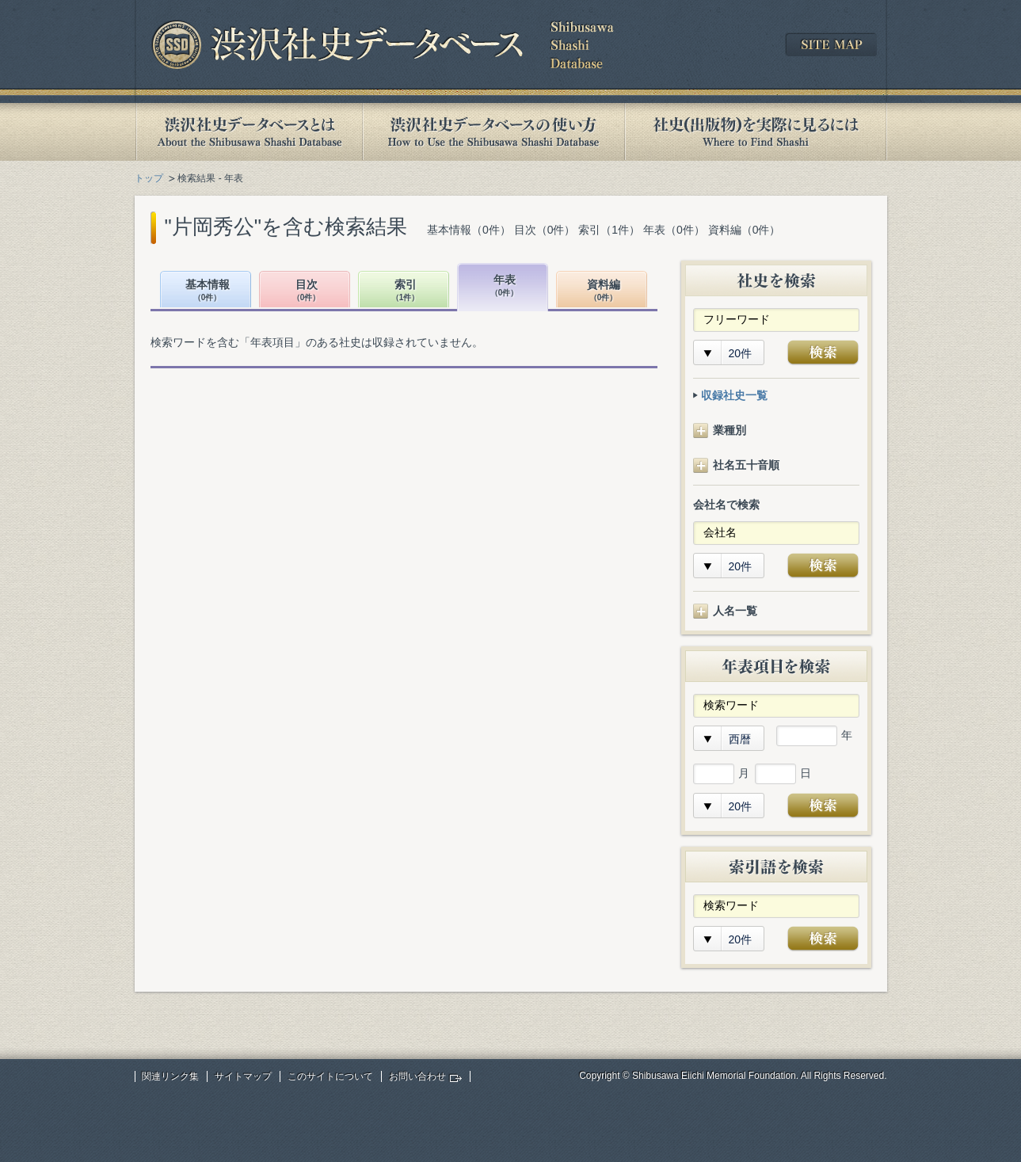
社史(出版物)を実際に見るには (755, 132)
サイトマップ (243, 1076)
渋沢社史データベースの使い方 (493, 132)
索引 (405, 291)
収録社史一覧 (734, 395)
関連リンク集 (170, 1076)
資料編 (603, 291)
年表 (504, 286)
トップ (149, 178)
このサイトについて (330, 1076)
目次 (306, 291)
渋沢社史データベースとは (248, 132)
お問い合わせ (417, 1076)
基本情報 (207, 291)
